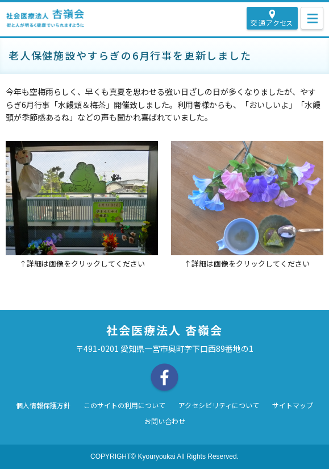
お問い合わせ (164, 422)
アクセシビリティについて (218, 406)
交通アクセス (272, 22)
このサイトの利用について (124, 406)
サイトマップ (292, 406)
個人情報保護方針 (43, 406)
